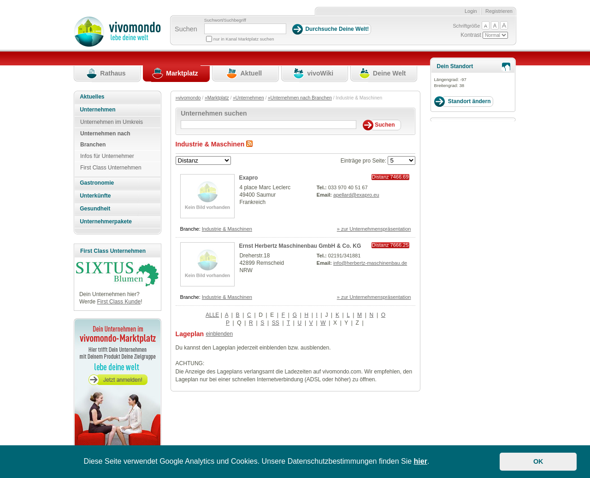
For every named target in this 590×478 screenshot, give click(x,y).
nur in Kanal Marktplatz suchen (243, 38)
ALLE (212, 315)
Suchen (186, 29)
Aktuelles (92, 96)
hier (420, 461)
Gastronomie (97, 183)
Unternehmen (97, 109)
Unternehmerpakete (106, 221)
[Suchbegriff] (245, 28)
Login (471, 11)
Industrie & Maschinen (227, 229)
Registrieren (499, 11)
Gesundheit (95, 208)
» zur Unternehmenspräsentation (374, 229)
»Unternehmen (248, 97)
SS (275, 323)
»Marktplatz (217, 97)
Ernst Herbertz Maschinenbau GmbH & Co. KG (300, 246)
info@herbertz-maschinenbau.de (370, 263)
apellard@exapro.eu (356, 195)
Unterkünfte (95, 195)
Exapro (248, 178)
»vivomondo (188, 97)
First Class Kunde (119, 301)
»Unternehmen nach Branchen (300, 97)
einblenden (219, 334)
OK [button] (538, 461)
